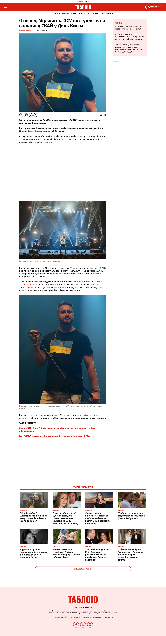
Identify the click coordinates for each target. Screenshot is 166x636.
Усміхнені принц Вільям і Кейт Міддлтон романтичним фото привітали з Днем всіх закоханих (97, 554)
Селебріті (56, 13)
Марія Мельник (25, 30)
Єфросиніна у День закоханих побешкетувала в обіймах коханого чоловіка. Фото (34, 553)
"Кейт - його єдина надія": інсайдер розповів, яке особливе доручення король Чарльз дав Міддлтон (128, 48)
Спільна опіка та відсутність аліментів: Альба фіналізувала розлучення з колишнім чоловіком (97, 518)
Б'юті (80, 13)
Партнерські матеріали (91, 617)
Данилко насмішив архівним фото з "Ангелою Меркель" (128, 27)
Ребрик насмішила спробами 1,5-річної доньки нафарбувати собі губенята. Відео (66, 553)
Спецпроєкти (107, 13)
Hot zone (96, 13)
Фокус (118, 23)
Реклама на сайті (60, 617)
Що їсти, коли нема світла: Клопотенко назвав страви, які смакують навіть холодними (130, 36)
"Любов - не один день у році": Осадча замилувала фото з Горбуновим (131, 516)
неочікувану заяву (89, 415)
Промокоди (107, 617)
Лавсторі (87, 13)
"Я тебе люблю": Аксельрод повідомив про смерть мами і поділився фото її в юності (33, 517)
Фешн (73, 13)
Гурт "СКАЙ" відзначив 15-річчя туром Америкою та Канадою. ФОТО (54, 436)
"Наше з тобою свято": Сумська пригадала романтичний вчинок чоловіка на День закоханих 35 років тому (65, 518)
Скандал (65, 13)
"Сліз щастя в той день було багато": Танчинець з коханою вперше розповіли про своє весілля (131, 554)
